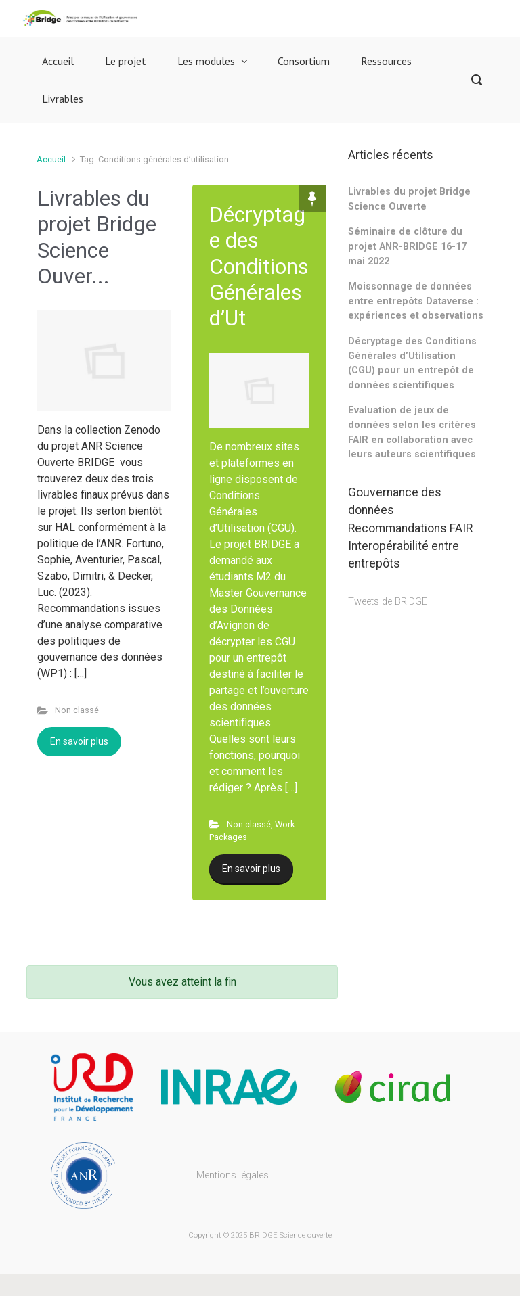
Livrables (62, 99)
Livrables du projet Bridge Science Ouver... (96, 237)
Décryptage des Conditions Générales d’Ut (259, 266)
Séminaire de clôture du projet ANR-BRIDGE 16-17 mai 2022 (407, 246)
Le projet (125, 61)
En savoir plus (79, 741)
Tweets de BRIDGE (387, 601)
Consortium (304, 61)
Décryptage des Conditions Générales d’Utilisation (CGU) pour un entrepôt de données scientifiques (412, 363)
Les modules (206, 61)
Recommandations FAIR (410, 528)
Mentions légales (232, 1175)
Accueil (58, 61)
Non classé (77, 710)
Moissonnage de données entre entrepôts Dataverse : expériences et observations (415, 301)
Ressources (386, 61)
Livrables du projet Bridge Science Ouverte (409, 199)
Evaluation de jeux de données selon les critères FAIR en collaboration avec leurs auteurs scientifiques (412, 432)
